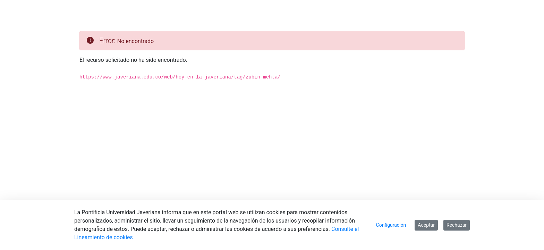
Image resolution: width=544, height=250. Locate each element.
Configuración (391, 225)
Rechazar (457, 225)
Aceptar (426, 225)
